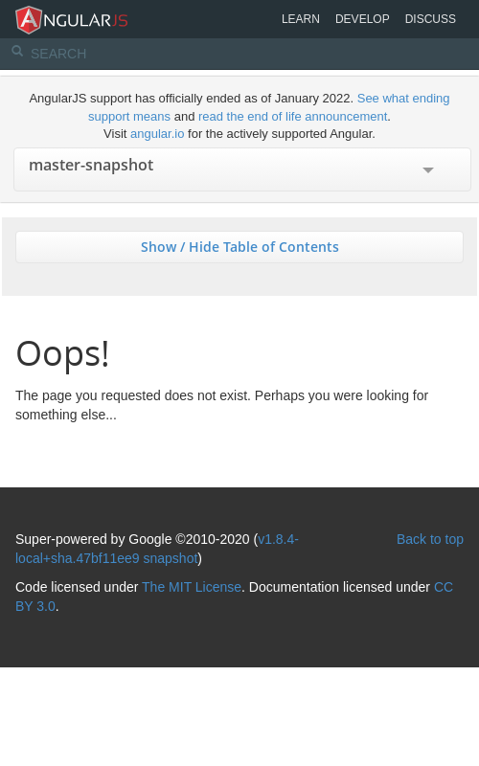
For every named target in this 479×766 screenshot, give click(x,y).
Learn (301, 19)
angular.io (157, 133)
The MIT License (191, 587)
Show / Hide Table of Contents (240, 246)
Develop (362, 19)
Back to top (430, 539)
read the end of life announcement (292, 116)
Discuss (430, 19)
